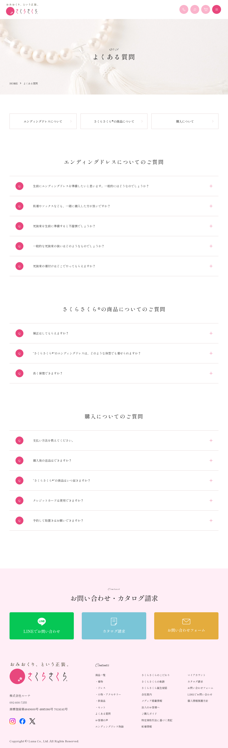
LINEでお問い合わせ (200, 694)
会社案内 (146, 694)
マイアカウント (197, 675)
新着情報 (146, 726)
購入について (185, 121)
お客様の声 (101, 720)
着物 (100, 681)
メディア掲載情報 (151, 701)
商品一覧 (100, 675)
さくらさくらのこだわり (155, 675)
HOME (14, 83)
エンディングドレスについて (43, 121)
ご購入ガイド (149, 714)
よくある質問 (103, 714)
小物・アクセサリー (109, 694)
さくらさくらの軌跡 (153, 681)
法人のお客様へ (150, 707)
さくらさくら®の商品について (114, 121)
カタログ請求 (195, 681)
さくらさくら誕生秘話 (154, 688)
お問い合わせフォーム (200, 688)
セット (102, 707)
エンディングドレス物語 (109, 726)
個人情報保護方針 (198, 701)
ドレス (102, 688)
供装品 (102, 701)
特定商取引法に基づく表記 (156, 720)
